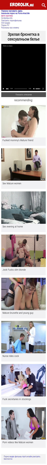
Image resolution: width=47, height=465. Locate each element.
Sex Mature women (12, 183)
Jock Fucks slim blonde (14, 269)
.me (22, 5)
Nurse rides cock (11, 355)
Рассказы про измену (10, 27)
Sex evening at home (13, 226)
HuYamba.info (6, 18)
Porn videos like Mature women (18, 442)
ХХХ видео (5, 23)
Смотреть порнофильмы (11, 20)
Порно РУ (5, 25)
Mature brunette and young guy (18, 312)
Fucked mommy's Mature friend (18, 140)
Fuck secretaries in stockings (17, 399)
